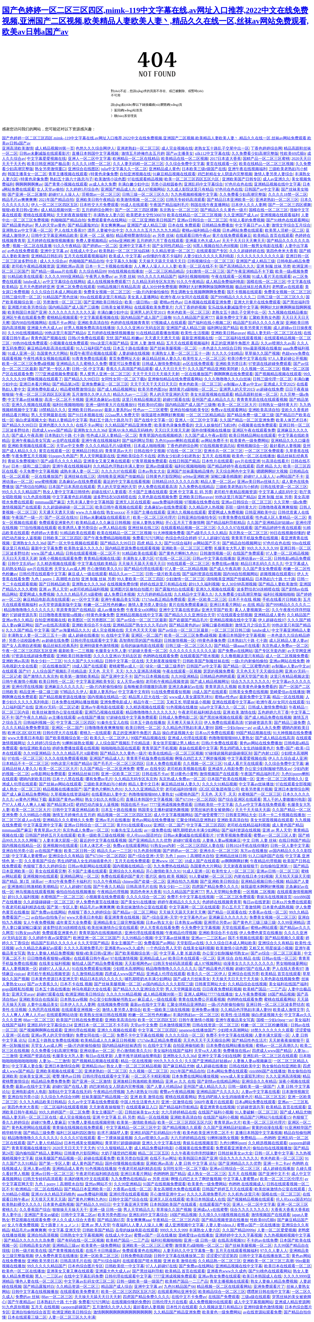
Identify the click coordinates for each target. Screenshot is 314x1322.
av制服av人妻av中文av (242, 384)
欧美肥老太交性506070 (145, 215)
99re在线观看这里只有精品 (103, 297)
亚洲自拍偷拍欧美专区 (189, 410)
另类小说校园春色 (166, 184)
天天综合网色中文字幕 (234, 471)
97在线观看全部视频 (234, 615)
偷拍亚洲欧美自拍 (35, 748)
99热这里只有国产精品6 (64, 333)
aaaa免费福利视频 (167, 502)
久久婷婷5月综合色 (82, 189)
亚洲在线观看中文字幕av (233, 702)
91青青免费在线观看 (89, 358)
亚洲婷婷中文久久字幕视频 (238, 1235)
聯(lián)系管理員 (125, 116)
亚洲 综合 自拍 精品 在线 (238, 958)
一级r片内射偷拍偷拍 (150, 292)
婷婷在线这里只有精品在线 (163, 584)
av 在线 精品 (253, 605)
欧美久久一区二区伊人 (109, 738)
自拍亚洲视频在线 (135, 174)
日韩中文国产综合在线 (128, 1199)
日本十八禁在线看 (68, 779)
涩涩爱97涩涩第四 (221, 1256)
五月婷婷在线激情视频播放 (50, 241)
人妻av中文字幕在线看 (260, 1092)
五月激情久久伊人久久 (91, 394)
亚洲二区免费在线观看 (75, 287)
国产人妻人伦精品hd (164, 1086)
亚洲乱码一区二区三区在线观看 (270, 1056)
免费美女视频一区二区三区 (107, 292)
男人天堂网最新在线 (48, 415)
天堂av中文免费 (69, 446)
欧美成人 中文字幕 (125, 256)
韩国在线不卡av (134, 804)
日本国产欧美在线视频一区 (230, 779)
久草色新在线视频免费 (157, 497)
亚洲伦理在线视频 (27, 687)
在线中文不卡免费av (188, 1297)
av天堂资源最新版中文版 (60, 605)
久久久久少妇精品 (227, 353)
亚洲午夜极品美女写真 (31, 440)
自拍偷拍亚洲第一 (276, 866)
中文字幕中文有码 (133, 692)
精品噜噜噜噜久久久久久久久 (29, 610)
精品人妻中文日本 (143, 784)
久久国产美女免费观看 (262, 569)
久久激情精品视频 (87, 974)
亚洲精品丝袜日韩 (83, 774)
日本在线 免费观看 (184, 225)
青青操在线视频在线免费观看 (78, 1127)
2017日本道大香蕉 (225, 158)
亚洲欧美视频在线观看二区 (31, 446)
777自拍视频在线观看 (37, 528)
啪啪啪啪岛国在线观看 (120, 748)
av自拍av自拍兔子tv (48, 917)
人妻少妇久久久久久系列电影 (209, 256)
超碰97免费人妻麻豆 (48, 1122)
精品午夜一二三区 (149, 702)
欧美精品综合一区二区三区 (221, 1292)
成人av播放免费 (110, 610)
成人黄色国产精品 (287, 825)
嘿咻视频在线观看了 (44, 379)
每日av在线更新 (256, 902)
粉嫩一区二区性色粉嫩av (105, 605)
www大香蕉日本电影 (25, 738)
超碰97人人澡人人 (64, 194)
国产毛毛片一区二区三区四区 (118, 763)
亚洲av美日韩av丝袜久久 (258, 481)
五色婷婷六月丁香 (273, 712)
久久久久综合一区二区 (145, 897)
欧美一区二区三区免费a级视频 (28, 364)
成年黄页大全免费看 (73, 922)
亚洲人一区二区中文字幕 (89, 158)
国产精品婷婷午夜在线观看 (230, 466)
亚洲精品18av (93, 1066)
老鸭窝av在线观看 (287, 287)
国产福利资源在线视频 (201, 574)
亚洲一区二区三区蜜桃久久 (279, 779)
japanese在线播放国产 (197, 1030)
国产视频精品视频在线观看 (278, 374)
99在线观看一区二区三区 (188, 564)
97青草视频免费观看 (149, 461)
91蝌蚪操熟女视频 (77, 743)
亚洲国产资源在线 (35, 1056)
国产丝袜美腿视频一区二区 (173, 348)
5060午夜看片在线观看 (213, 1102)
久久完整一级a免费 (290, 502)
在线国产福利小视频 (215, 1112)
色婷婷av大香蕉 (44, 533)
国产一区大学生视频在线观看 (72, 543)
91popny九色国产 (63, 456)
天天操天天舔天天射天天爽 (182, 912)
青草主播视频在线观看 (67, 174)
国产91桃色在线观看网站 (287, 220)
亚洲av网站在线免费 (286, 661)
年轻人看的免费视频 (246, 220)
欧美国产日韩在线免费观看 (79, 1020)
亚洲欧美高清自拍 (93, 323)
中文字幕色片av (193, 917)
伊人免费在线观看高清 (157, 487)
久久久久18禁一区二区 (91, 164)
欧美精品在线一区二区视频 (184, 158)
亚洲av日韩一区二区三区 (277, 871)
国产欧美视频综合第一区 (66, 738)
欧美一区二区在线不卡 (198, 266)
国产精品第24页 (66, 384)
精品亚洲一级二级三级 (38, 692)
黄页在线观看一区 (221, 164)
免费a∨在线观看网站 (229, 410)
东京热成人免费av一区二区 (285, 646)
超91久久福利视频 (204, 584)
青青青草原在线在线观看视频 (262, 399)
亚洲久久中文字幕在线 (161, 1143)
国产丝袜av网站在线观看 (60, 784)
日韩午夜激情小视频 (19, 681)
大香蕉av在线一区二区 (267, 912)
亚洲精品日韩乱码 (46, 256)
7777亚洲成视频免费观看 (56, 374)
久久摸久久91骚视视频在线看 (224, 1215)
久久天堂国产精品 (93, 943)
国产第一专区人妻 (54, 369)
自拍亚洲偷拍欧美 (188, 1045)
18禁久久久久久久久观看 (272, 1030)
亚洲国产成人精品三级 (146, 225)
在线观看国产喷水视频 (199, 656)
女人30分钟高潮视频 (239, 584)
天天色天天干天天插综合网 (259, 671)
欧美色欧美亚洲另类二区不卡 (208, 1133)
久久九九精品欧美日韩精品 (42, 1102)
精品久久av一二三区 (130, 394)
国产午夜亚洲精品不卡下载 (250, 271)
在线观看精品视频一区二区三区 (188, 528)
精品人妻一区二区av (217, 481)
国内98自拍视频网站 (29, 323)
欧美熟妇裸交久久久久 (21, 1204)
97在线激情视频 (124, 958)
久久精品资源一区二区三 (172, 251)
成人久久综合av (53, 261)
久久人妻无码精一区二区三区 (138, 164)
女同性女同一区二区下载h (123, 379)
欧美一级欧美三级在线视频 (101, 835)
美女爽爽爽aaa (113, 225)
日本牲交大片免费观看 (99, 205)
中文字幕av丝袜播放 (25, 399)
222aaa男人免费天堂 (122, 415)
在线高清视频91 (231, 1240)
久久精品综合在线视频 (247, 984)
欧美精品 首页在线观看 (273, 235)
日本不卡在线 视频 (244, 599)
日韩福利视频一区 (38, 722)
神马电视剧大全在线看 (91, 989)
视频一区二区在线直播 (32, 246)
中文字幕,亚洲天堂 (64, 1230)
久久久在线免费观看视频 (65, 758)
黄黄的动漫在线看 (267, 1127)
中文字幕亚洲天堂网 (130, 1204)
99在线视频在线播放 (125, 271)
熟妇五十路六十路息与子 (71, 179)
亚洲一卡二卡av (276, 1163)
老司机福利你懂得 (181, 789)
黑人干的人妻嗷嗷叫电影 (284, 799)
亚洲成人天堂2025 (279, 384)
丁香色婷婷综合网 (266, 148)
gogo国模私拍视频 (17, 989)
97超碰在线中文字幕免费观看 (131, 717)
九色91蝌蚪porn (233, 1143)
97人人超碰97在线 (214, 538)
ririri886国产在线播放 (267, 1071)
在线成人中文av (83, 251)
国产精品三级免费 (289, 722)
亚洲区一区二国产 (146, 635)
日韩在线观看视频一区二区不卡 (92, 553)
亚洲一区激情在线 (176, 1102)
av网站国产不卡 (290, 476)
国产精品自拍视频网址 (241, 543)
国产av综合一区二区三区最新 (141, 620)
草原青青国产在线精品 (75, 610)
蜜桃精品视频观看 (62, 317)
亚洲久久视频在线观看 (31, 405)
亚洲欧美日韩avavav (228, 333)
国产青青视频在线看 (66, 1251)
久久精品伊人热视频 (206, 507)
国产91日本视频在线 (85, 415)
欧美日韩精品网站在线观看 (252, 435)
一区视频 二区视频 (259, 892)
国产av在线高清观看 (52, 625)
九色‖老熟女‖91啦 (142, 1092)
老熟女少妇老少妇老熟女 (178, 456)
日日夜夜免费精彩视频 (221, 989)
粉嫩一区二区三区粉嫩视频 (265, 1025)
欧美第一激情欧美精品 (79, 676)
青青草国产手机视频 (159, 748)
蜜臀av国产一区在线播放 (258, 1225)
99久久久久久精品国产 (156, 276)
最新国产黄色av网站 (65, 799)
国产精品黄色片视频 (215, 969)
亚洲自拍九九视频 (182, 881)
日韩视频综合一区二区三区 (210, 261)
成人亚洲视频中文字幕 (184, 1225)
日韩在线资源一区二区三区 (283, 487)
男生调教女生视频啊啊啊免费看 (197, 292)
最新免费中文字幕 (231, 317)
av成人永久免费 (102, 184)
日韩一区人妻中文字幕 (289, 845)
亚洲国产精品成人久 (118, 189)
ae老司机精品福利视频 (89, 589)
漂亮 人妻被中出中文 (105, 230)
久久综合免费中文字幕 (184, 164)
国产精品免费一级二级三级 (250, 415)
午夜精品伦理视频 (265, 861)
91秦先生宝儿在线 (112, 722)
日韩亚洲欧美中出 (260, 512)
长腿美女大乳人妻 (229, 548)
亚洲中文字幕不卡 (134, 246)
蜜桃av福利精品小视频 (201, 230)
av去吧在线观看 (65, 440)
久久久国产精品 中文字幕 (28, 630)
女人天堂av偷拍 (50, 189)
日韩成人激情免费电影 (161, 364)
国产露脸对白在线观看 (174, 589)
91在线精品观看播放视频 (157, 333)
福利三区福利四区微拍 (75, 1133)
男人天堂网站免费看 (223, 892)
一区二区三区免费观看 (264, 451)
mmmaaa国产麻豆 (50, 502)
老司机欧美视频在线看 (186, 769)
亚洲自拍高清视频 (42, 1235)
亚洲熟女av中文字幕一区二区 (27, 230)
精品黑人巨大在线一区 (147, 697)
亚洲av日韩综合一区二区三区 (202, 220)
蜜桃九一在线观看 (95, 733)
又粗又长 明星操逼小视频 (188, 702)
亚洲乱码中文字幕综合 (203, 184)
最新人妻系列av (117, 410)
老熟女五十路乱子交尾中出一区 (221, 148)
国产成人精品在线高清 (274, 738)
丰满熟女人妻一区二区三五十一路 (180, 353)
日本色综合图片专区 (85, 1266)
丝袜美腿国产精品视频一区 (105, 1097)
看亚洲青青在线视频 (122, 917)
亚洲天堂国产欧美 (217, 610)
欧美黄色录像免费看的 (173, 425)
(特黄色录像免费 (103, 174)
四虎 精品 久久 (269, 466)
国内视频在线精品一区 (106, 697)
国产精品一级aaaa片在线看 (54, 271)
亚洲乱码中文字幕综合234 (49, 1025)
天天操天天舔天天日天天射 (97, 1297)
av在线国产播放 (91, 717)
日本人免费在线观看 (163, 763)
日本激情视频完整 (174, 1025)
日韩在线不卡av (155, 774)
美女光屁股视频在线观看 (211, 394)
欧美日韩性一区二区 (56, 681)
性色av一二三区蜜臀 (150, 410)
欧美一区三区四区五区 (157, 1020)
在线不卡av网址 (61, 323)
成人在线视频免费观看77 (108, 282)
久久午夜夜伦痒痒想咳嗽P (193, 1153)
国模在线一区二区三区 (268, 210)
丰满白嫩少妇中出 (133, 184)
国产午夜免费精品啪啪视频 (107, 538)
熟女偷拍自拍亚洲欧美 (281, 1066)
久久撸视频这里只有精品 (242, 656)
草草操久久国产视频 (262, 353)
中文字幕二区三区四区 (75, 722)
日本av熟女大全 (151, 471)
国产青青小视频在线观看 (65, 184)
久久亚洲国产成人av (240, 215)
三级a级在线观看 (255, 1297)
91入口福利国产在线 (93, 348)
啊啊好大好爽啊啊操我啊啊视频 (206, 287)
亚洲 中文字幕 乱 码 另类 (190, 492)
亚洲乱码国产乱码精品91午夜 (155, 1133)
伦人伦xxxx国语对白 (144, 835)
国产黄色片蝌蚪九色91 (178, 553)
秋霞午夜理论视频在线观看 (93, 353)
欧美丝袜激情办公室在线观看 (57, 712)
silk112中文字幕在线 (212, 153)
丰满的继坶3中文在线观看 (86, 1179)
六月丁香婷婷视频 (190, 307)
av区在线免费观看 (198, 364)
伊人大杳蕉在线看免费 (159, 928)
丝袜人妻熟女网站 (148, 522)
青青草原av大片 (118, 451)
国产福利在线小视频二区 (209, 323)
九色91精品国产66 (179, 1286)
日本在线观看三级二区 (27, 1317)
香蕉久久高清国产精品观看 (129, 369)
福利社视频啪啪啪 (193, 276)
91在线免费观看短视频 (170, 692)
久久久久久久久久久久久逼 (260, 256)
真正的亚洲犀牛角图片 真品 (235, 343)
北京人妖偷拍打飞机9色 (215, 425)
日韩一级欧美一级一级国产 (251, 1086)
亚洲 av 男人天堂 (53, 589)
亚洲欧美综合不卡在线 (136, 456)
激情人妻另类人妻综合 (273, 174)
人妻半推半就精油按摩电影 (137, 1056)
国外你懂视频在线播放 (210, 430)
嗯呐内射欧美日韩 (35, 779)
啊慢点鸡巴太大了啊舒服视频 (200, 758)
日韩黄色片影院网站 (163, 476)
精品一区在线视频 (288, 697)
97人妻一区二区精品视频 (287, 553)
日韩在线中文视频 (149, 451)
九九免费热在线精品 (196, 487)
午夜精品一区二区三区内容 (176, 1220)
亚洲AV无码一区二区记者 (57, 707)
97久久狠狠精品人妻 (114, 1148)
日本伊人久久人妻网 (248, 205)
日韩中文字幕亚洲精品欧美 (54, 235)
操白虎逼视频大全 (31, 420)
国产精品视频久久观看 (284, 938)
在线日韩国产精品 (184, 461)
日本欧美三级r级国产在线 (204, 169)
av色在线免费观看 (22, 251)
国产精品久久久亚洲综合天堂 (189, 615)
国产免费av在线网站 (235, 651)
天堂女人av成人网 (69, 569)
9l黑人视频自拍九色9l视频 (215, 246)
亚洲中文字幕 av (54, 251)
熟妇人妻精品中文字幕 (67, 420)
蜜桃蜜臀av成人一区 (126, 666)
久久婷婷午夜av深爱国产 (49, 938)
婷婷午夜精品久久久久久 (178, 902)
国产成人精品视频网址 (116, 389)
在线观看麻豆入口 (141, 1107)
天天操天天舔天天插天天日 (162, 261)
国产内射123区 (266, 753)
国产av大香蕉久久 (42, 984)
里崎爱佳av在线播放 (287, 692)
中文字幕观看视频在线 (99, 317)
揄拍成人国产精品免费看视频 (97, 963)
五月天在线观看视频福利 (85, 256)
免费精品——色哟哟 (258, 1138)
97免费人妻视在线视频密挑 (91, 1122)
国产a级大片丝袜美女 (191, 979)
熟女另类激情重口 (50, 169)
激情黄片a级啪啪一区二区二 (193, 389)
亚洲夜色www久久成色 (124, 948)
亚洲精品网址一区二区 (79, 876)
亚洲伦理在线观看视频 (144, 933)
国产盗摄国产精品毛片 (188, 620)
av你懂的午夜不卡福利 (162, 256)
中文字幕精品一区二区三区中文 (133, 1127)
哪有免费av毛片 (99, 779)
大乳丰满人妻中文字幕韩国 (90, 502)
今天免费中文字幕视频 (38, 471)
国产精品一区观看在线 (227, 912)
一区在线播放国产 (196, 374)
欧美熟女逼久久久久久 (83, 548)
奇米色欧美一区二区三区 (188, 312)
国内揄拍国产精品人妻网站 (38, 1153)
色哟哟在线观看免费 (160, 656)
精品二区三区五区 (270, 1097)
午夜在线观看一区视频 (230, 276)
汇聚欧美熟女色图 (264, 317)
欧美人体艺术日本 (291, 420)
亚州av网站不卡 (98, 1184)
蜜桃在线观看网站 (38, 215)
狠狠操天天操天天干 (69, 1209)
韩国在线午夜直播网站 (210, 205)
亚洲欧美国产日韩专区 (241, 179)
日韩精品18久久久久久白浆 (175, 481)
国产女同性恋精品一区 (171, 246)
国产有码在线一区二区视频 (80, 1240)
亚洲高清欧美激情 (17, 148)
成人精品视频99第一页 (54, 148)
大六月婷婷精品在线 (154, 594)
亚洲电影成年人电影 (29, 1092)
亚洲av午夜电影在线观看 (102, 707)
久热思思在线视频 (44, 1010)
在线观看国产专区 (212, 251)
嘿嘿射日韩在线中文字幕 (268, 1292)
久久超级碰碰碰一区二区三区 (68, 507)
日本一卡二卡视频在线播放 (108, 266)
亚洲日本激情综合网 (291, 789)
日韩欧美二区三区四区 (62, 538)
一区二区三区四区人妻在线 (200, 845)
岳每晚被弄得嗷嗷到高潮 (145, 687)
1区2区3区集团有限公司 (218, 789)
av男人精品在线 (112, 528)
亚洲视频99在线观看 (60, 845)
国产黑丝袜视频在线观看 (220, 717)
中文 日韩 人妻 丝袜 (259, 840)
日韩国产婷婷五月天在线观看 (50, 835)
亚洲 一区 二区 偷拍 (97, 235)
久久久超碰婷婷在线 (246, 251)
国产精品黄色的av (17, 225)
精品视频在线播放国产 (62, 789)
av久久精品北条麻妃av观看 (38, 948)
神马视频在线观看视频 (34, 892)
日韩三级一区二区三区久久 (145, 194)
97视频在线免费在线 (202, 502)
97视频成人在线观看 (168, 323)
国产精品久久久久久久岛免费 (29, 1240)
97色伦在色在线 (238, 184)
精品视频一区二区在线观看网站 (224, 1286)
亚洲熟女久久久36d (90, 430)
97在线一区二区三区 (184, 451)
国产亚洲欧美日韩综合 (103, 302)
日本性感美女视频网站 (83, 1143)
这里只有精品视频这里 (141, 399)
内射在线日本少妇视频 (253, 876)
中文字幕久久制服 (121, 261)
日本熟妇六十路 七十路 (64, 435)
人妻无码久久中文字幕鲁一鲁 (188, 1251)
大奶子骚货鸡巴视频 (118, 1153)
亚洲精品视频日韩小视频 (262, 881)
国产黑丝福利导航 (147, 1271)
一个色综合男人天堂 (163, 948)
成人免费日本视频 (119, 594)
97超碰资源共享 (23, 615)
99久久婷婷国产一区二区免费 (64, 1112)
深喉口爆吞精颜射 (226, 476)
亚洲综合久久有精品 (66, 856)
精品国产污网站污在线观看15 (265, 1117)
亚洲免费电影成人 (42, 389)
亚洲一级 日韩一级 (105, 1209)
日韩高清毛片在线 (141, 887)
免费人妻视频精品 (91, 241)
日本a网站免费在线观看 (242, 230)
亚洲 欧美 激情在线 (239, 712)
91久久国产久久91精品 (83, 661)
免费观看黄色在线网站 (106, 220)
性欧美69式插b (292, 153)
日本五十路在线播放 (130, 348)
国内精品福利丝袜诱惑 (121, 1045)
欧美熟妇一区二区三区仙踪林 (124, 251)
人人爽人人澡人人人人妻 (155, 266)
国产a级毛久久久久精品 (61, 461)
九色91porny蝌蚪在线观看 (177, 440)
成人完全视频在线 (177, 148)
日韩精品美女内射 (35, 1245)
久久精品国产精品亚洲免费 (129, 425)
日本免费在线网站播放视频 (75, 702)
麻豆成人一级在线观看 (87, 574)
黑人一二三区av (48, 1276)
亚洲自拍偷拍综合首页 (31, 1312)
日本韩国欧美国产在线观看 (174, 1204)
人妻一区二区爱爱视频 (276, 1230)
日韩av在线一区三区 (279, 958)
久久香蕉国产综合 (39, 861)
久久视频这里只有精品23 (220, 1307)
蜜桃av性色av (170, 302)
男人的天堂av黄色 (50, 225)
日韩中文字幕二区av (78, 1215)
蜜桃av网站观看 (264, 928)
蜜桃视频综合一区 (252, 446)
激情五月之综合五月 (252, 625)
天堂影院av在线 (190, 943)
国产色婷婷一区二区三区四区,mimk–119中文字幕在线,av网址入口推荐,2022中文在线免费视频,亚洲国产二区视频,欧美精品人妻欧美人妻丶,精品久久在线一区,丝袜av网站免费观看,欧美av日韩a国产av (155, 21)
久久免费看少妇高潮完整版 (254, 153)
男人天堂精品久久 (139, 1209)
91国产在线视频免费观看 (164, 1184)
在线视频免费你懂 (122, 584)
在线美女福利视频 (198, 948)
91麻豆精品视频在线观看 (174, 174)
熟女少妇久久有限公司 (104, 799)
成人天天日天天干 (170, 369)
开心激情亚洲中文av (167, 1194)
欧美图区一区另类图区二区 (91, 620)
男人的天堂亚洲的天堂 (168, 394)
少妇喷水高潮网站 (128, 969)
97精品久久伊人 (73, 692)
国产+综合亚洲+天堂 (146, 856)
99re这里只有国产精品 (109, 343)
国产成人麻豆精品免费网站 (25, 794)
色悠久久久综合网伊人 (95, 148)
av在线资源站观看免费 (262, 1312)
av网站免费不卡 (214, 440)
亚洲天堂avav (22, 994)
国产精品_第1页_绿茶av (22, 881)
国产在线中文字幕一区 (153, 420)
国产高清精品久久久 (236, 266)
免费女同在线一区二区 (95, 1035)
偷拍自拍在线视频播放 (75, 892)
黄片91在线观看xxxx (134, 825)
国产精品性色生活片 (249, 1040)
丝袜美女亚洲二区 (35, 1076)
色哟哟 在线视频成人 (247, 1184)
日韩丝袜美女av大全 (142, 1112)
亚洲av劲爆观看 (159, 466)
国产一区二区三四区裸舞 (289, 205)
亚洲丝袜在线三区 (79, 476)
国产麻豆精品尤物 (178, 1066)
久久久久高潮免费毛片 (83, 948)
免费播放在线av (236, 1051)
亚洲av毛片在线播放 (112, 820)
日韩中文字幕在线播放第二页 (179, 1256)
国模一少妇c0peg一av (233, 728)
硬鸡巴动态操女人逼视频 (97, 804)
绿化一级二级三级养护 (165, 666)
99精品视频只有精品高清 (118, 287)
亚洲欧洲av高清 (69, 266)
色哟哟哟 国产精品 (169, 1174)
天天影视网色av (138, 963)
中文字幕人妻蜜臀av (28, 856)
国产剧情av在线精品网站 (218, 1081)
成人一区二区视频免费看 (286, 656)
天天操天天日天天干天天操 (235, 979)
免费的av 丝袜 (27, 1297)
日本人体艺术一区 (95, 845)
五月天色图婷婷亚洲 (36, 287)
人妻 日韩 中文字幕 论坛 (196, 1163)
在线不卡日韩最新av (102, 1251)
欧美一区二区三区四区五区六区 (192, 179)
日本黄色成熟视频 (277, 907)
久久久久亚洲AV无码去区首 (140, 328)
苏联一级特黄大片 (241, 507)
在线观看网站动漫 (62, 1015)
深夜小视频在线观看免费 (60, 558)
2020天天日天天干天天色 (73, 1148)
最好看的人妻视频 (285, 446)
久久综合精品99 (92, 271)
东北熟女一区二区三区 (179, 210)
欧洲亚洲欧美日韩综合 (85, 994)
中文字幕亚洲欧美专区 (95, 681)
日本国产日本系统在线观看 (71, 487)
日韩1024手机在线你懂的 (247, 845)
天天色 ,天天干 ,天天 (106, 671)
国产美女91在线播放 (138, 902)
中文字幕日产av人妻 (252, 225)
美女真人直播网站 (143, 297)
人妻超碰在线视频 (134, 353)
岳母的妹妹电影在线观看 (142, 646)
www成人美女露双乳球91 (191, 697)
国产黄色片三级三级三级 (254, 922)
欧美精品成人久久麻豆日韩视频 (103, 522)
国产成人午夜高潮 (27, 435)
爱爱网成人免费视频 (225, 512)
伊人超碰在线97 (271, 620)
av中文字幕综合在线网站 (63, 282)
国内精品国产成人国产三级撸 (73, 307)
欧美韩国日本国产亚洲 (27, 312)
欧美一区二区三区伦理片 (154, 517)
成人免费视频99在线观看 (210, 1302)
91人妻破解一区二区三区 (210, 876)
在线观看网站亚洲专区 (177, 1292)
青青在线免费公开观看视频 (201, 999)
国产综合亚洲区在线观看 (239, 799)
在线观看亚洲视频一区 (80, 1010)
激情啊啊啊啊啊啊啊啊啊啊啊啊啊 (122, 1312)
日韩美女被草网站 (116, 307)
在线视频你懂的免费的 (130, 1302)
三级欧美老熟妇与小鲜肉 (237, 487)
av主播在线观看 (61, 717)
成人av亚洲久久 (276, 179)
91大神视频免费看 (169, 533)
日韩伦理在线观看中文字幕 (42, 574)
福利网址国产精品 (222, 328)
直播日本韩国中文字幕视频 (96, 153)
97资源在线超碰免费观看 (269, 364)
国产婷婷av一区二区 (100, 246)
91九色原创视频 (37, 497)
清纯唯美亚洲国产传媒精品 (120, 476)
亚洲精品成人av (153, 958)
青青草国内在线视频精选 (161, 435)
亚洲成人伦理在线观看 (187, 738)
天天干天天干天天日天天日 (153, 384)
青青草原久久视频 (220, 687)
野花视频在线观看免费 (31, 1220)
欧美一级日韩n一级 (141, 302)
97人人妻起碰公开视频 (287, 358)
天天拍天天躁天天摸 (292, 876)
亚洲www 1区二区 (167, 861)
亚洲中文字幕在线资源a (179, 610)
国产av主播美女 (179, 153)
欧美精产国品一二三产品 (264, 989)
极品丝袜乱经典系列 (252, 287)
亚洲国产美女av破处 (41, 1215)
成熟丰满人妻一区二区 (79, 471)
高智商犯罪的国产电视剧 (140, 640)
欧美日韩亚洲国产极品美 (48, 164)
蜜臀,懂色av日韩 (66, 1076)
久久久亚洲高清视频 (143, 671)
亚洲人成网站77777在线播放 (208, 994)
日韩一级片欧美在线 (162, 574)
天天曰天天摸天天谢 (172, 430)
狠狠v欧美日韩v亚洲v (20, 210)
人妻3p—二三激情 (54, 1061)
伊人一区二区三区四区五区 (54, 205)
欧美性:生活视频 (195, 333)
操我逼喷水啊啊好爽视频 (162, 415)
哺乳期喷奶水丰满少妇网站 (196, 830)
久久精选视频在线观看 (56, 564)
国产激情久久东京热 (40, 676)
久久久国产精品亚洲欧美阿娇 (213, 369)
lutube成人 (32, 282)
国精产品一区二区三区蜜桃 (266, 158)
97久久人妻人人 (274, 1251)
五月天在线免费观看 (132, 861)
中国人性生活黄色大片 (139, 1102)
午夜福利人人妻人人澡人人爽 (137, 1225)
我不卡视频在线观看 (244, 292)
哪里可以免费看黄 (124, 364)
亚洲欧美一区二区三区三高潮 (268, 1261)
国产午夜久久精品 (31, 717)
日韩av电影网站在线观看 (89, 866)
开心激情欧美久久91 (104, 569)
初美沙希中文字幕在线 (246, 358)
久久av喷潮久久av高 (278, 343)
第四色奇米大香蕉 (281, 251)
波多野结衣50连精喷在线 (114, 497)
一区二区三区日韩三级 (230, 630)
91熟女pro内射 (162, 845)
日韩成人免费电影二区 (178, 717)
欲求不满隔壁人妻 (112, 1133)
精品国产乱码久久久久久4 (53, 943)
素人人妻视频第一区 (252, 610)
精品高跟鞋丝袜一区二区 (256, 394)
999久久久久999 (173, 1230)
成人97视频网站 (151, 189)
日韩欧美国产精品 (98, 1230)
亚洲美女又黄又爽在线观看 (106, 461)
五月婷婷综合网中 (97, 210)
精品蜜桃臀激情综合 (133, 235)
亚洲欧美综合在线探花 (38, 999)
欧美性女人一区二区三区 (204, 358)
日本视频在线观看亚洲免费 (208, 302)
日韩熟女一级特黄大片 (277, 405)
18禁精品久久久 (52, 410)
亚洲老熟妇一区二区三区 (138, 148)
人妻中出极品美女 (42, 1004)
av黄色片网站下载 (30, 799)
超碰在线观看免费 (99, 1158)
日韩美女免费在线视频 (248, 692)
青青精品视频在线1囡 (102, 558)
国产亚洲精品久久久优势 (149, 840)
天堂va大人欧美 (207, 1051)
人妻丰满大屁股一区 (60, 840)
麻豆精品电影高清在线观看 (50, 348)
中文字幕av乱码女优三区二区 (89, 1281)
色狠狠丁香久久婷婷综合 (44, 866)
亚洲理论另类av (217, 922)
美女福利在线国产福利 (288, 984)
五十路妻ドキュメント (60, 1225)
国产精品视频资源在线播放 (62, 697)
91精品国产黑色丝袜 (60, 297)
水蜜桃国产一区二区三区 (259, 794)
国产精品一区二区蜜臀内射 (246, 666)
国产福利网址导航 (137, 440)
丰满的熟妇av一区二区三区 (196, 1015)
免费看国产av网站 (159, 943)
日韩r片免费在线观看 (86, 338)
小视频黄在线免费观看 (68, 343)
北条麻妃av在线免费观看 (80, 481)
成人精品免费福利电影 (225, 282)
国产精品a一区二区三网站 (135, 912)
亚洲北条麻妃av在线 (102, 399)
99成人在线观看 (134, 205)
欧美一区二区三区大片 (237, 405)
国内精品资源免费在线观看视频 (132, 548)
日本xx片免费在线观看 (214, 733)
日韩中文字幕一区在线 (124, 661)
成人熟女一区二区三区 (21, 789)
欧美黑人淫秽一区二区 (284, 230)
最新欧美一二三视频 (76, 651)
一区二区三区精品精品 (164, 271)
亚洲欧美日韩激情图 (73, 656)
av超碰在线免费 (269, 389)
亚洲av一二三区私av (208, 938)
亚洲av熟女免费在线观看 (219, 1276)
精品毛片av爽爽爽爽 (19, 200)
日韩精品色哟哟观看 (217, 676)
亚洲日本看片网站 (35, 384)
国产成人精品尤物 (295, 1112)
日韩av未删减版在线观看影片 (44, 153)
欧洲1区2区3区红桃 (24, 733)
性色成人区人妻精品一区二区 (111, 435)
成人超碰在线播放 (83, 635)
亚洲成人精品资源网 (292, 1302)
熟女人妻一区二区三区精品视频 (133, 1066)
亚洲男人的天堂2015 (147, 312)
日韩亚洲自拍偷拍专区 (197, 517)
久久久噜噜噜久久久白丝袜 (227, 379)
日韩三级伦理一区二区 (21, 297)
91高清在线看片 (275, 461)
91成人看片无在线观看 (271, 276)
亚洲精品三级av (65, 1245)
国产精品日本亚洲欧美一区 (230, 200)
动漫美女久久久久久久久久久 (248, 963)
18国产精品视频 (281, 994)
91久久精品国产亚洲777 (193, 317)
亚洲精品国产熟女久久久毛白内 (140, 625)
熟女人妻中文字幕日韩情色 (66, 492)
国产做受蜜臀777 (209, 815)
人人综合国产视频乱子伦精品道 (59, 671)
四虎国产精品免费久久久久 (215, 887)
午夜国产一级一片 (27, 517)
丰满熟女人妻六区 (109, 215)
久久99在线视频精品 (25, 333)
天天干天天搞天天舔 (252, 810)
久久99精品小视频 (35, 815)
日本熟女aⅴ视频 (188, 922)
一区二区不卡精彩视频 (150, 1076)
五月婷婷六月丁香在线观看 (159, 241)
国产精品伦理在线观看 (143, 569)
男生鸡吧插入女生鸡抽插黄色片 (247, 748)
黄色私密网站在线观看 (31, 1127)
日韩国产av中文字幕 (261, 189)
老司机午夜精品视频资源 (32, 266)
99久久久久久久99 (262, 548)
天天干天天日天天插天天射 (155, 374)
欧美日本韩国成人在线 (205, 1199)
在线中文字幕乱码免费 (83, 1276)
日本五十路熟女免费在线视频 (53, 1040)
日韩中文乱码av (21, 564)
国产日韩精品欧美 (54, 584)
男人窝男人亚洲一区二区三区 (105, 374)
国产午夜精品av (21, 1302)
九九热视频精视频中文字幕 (194, 194)
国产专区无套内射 (270, 651)
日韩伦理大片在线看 (60, 733)
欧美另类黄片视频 (255, 328)
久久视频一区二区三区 (260, 369)
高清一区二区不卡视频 (64, 399)
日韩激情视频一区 (215, 553)
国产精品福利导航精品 (225, 522)
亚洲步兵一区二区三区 (223, 451)
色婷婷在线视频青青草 (129, 323)
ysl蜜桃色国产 (187, 794)
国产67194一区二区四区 (195, 799)
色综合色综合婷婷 (181, 538)
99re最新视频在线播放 (262, 348)
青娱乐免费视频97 (23, 461)
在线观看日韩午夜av (193, 235)
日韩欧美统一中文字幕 (213, 804)
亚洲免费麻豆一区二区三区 (105, 384)
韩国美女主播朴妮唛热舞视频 (163, 810)
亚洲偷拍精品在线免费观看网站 (175, 379)
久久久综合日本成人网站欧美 (56, 292)
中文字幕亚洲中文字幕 (42, 825)
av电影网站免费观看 (48, 774)
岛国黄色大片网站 (52, 353)
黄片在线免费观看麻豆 (231, 235)
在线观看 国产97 (16, 671)
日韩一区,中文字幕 (88, 369)
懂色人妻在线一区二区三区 (38, 1281)
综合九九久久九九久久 (250, 681)
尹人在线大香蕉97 (69, 230)
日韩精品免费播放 (217, 225)
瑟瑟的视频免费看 (218, 671)
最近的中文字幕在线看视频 (126, 481)
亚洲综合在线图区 (83, 169)
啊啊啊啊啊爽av (28, 184)
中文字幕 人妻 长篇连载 (179, 953)
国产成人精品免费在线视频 (267, 717)
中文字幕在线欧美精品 (96, 564)
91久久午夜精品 (67, 246)
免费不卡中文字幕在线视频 (190, 897)
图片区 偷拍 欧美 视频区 (167, 876)
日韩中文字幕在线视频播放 (34, 1292)
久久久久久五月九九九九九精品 (152, 230)
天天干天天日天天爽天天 (243, 241)
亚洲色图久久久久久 (56, 425)
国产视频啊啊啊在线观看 (40, 1030)
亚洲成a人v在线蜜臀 (210, 1209)
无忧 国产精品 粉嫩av (124, 338)
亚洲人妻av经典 (36, 1168)
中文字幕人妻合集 (27, 1066)
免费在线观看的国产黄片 (122, 876)
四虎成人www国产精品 (52, 430)
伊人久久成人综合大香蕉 (73, 1220)
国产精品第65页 (111, 1220)
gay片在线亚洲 (247, 461)
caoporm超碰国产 (75, 1307)
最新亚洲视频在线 (197, 338)
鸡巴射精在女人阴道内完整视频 (225, 174)
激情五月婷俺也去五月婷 (142, 153)
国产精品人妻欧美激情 (277, 584)
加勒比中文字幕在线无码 (69, 1092)
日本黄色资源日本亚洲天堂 (54, 979)
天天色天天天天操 (140, 630)
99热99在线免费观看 (30, 343)
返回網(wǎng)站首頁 (128, 110)
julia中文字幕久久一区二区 (124, 169)
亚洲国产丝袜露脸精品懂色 (190, 471)
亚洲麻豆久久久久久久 (64, 687)
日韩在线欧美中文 (244, 1066)
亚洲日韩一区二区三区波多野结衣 (275, 1004)
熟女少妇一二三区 (46, 661)
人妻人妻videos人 (220, 1225)
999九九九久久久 (168, 1061)
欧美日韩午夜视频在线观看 (118, 507)
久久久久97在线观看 (118, 471)
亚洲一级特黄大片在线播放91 (110, 405)
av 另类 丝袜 (163, 235)
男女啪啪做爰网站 (291, 963)
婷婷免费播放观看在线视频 (75, 748)
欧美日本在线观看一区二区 (191, 958)
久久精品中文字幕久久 (193, 594)
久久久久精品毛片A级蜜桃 (108, 446)
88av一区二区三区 (38, 1020)
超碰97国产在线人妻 (252, 969)
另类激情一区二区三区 (62, 302)
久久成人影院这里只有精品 (190, 189)
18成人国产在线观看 (89, 666)
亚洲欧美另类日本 (231, 364)
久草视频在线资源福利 (70, 794)
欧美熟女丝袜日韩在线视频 (103, 1015)
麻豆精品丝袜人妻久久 (161, 358)
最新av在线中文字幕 (147, 1004)
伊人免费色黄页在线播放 (97, 902)
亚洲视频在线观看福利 (279, 215)
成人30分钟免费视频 (159, 287)
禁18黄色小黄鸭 (184, 774)
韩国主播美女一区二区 (27, 174)
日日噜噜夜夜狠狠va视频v (61, 615)
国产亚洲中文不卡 (116, 676)
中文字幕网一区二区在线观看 (194, 907)
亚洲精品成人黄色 (164, 169)
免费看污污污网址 (148, 538)
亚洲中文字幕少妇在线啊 (219, 1056)
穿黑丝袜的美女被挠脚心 (211, 810)
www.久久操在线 (90, 512)
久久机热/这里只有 (244, 1194)
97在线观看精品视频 (145, 179)
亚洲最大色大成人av (202, 241)
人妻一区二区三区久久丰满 (71, 1317)
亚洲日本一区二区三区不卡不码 (101, 1025)
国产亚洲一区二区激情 (27, 194)
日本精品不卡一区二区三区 (25, 763)
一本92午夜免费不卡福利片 (67, 881)
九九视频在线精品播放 (287, 312)
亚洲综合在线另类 (243, 974)
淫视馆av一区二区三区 (101, 194)
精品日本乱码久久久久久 (262, 564)
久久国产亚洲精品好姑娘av (270, 522)
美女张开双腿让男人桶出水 (176, 743)
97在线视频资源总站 (217, 446)
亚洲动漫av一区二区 (254, 558)
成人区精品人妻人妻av (288, 640)
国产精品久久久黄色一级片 (223, 210)
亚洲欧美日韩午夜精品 (95, 200)
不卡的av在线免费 (262, 1240)
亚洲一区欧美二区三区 (207, 599)
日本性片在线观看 (217, 461)
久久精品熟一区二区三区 (219, 1261)
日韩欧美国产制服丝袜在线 (205, 661)
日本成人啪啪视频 (149, 446)
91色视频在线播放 (182, 707)
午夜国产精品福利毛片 (169, 205)
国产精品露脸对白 (83, 225)
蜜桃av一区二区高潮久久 (277, 1045)
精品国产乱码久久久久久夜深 (258, 323)
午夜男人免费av (99, 276)
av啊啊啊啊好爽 (234, 861)
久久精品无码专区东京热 (153, 282)
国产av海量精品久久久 (70, 630)
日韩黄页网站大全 (241, 815)
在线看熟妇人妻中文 (108, 794)
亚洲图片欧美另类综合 (27, 307)
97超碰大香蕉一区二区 (147, 651)
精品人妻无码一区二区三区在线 (274, 333)
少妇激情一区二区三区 (205, 271)
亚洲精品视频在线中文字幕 (277, 184)
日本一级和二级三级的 (30, 466)
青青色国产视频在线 (48, 338)
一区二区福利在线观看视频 (238, 338)
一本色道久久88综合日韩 (219, 348)
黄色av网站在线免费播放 (261, 743)
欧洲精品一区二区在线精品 (136, 158)
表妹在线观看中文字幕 (198, 748)
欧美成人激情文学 (288, 1010)
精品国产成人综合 (116, 1286)
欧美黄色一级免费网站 (249, 440)
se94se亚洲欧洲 (122, 241)
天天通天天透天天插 (162, 338)
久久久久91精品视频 (219, 784)
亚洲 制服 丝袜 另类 (273, 266)
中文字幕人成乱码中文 (278, 492)
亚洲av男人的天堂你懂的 (52, 1035)
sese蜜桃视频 (46, 481)
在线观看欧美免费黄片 (153, 307)
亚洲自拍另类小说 (17, 851)
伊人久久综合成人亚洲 (287, 758)
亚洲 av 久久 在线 (180, 1081)
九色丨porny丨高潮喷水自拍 (55, 579)
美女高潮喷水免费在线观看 (176, 1189)
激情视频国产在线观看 (21, 507)
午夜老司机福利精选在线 (199, 712)
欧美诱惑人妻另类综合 (77, 528)
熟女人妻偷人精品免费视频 (50, 953)
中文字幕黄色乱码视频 (71, 497)
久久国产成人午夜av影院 (206, 435)
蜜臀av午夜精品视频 (177, 1092)
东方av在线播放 (253, 851)
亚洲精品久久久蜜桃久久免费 (81, 364)
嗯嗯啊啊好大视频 (272, 471)
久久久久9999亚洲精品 (64, 276)
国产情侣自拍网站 (31, 487)
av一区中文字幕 (85, 599)
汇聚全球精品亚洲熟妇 (195, 820)
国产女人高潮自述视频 (21, 646)
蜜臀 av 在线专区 (150, 769)
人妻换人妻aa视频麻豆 (221, 840)
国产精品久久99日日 (81, 379)
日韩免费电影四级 (136, 1256)
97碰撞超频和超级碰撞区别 (228, 753)
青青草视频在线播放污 (31, 1148)
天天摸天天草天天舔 (48, 1199)
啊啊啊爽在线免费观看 (233, 374)
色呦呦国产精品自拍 (68, 220)
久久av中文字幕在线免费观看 (260, 804)
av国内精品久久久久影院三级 (168, 984)
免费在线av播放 (225, 564)
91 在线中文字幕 (115, 635)
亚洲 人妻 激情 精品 (147, 343)
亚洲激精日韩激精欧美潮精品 (32, 887)
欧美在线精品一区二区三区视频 (266, 164)
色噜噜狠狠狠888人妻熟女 (231, 738)
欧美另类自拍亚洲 (132, 1158)
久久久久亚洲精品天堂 (144, 789)
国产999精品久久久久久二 (232, 297)
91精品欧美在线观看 (25, 276)
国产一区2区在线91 (61, 517)
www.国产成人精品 (47, 553)
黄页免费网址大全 (124, 358)
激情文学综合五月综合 (291, 225)
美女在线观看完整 (50, 871)
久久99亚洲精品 (184, 676)
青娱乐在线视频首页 (274, 897)
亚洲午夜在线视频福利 (247, 169)
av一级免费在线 (157, 830)
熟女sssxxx (115, 512)
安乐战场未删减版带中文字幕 (233, 307)
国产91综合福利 (177, 543)
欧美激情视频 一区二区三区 (140, 200)
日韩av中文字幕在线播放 (213, 558)
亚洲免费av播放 (205, 1010)
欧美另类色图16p (152, 389)
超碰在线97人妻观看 (108, 492)
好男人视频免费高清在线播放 (89, 328)
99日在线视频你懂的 (287, 533)
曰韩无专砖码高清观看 (185, 200)
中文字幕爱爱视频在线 (46, 158)
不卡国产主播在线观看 (147, 492)
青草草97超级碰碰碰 (122, 1143)
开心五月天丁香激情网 (184, 522)
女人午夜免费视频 (38, 922)
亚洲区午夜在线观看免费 (23, 317)
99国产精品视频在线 (253, 733)
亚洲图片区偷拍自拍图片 (131, 589)
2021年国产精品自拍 (56, 200)
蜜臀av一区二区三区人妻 (274, 835)
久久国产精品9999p (238, 1230)
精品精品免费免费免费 (50, 1081)
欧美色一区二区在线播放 (253, 456)
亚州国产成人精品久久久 (213, 399)
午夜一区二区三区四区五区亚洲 (42, 394)
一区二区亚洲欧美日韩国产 (151, 220)
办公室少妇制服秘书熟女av (268, 769)
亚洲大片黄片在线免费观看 (257, 302)
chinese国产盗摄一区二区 (143, 881)
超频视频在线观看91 (277, 574)
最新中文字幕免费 (46, 548)
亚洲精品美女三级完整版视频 (118, 922)
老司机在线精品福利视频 (248, 825)
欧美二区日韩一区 (79, 851)
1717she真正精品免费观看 (163, 599)
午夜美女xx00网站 (141, 610)
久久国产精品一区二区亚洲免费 (247, 420)
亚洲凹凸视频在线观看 (104, 712)
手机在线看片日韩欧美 (281, 599)
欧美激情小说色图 (110, 179)
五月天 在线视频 (216, 456)
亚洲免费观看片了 (269, 1286)
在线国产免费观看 (248, 553)
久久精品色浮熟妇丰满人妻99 (118, 466)
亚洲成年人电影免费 (225, 769)
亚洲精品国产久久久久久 (217, 1092)
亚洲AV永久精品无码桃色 (130, 430)
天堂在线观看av (235, 928)
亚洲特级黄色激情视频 (99, 646)
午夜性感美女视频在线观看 (46, 358)
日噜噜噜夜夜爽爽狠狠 (277, 507)
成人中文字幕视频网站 (173, 815)
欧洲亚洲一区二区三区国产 (96, 938)
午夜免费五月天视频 (29, 456)
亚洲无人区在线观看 (132, 502)
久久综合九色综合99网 (60, 1097)
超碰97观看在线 (176, 399)
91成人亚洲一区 (21, 353)
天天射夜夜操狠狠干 (73, 215)
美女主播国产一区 (126, 943)
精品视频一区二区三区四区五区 (124, 815)
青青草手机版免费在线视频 (255, 538)
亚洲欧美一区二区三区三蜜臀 (186, 548)
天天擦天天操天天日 (184, 722)
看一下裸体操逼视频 (114, 1138)
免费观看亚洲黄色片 (56, 522)
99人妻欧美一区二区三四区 (140, 579)
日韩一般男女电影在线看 (261, 246)
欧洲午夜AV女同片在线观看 (184, 297)
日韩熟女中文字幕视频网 (81, 1235)
